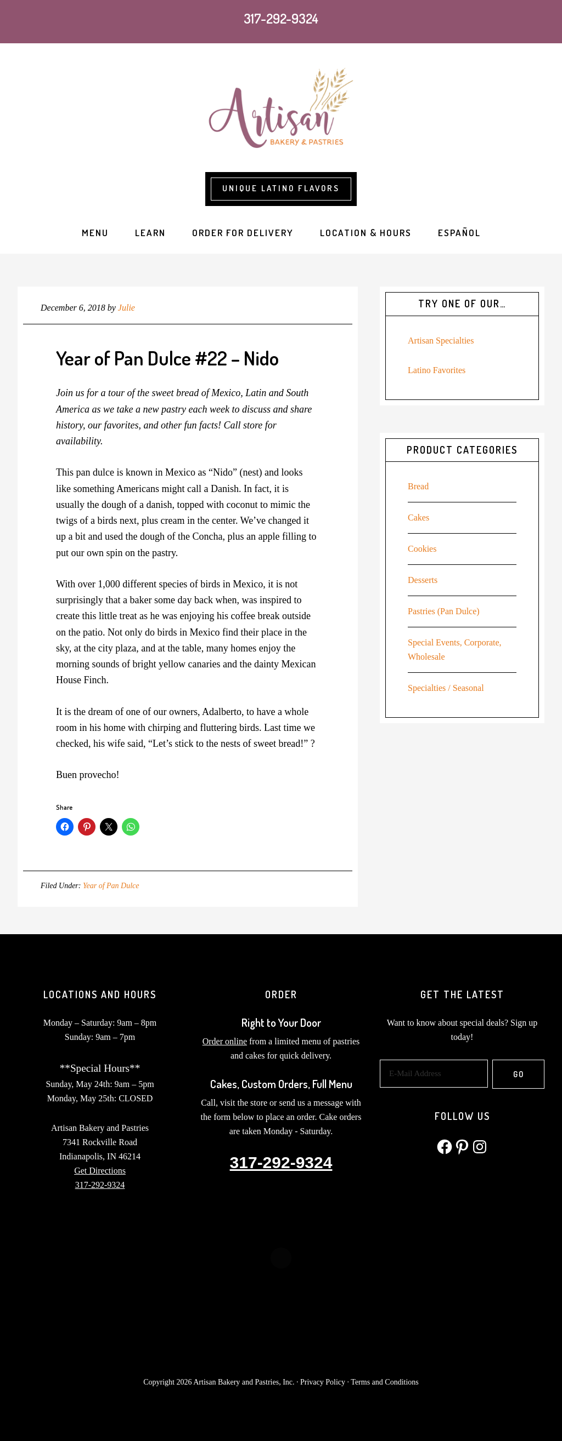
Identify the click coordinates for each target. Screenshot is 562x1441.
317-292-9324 (281, 18)
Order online (225, 1041)
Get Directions (100, 1170)
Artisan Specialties (441, 340)
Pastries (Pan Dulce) (444, 611)
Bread (418, 486)
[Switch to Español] (459, 232)
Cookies (422, 548)
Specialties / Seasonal (446, 688)
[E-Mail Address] (434, 1074)
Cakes (418, 517)
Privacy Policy (322, 1382)
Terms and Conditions (384, 1382)
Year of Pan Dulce (111, 886)
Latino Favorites (436, 370)
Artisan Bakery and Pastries (281, 110)
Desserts (422, 580)
